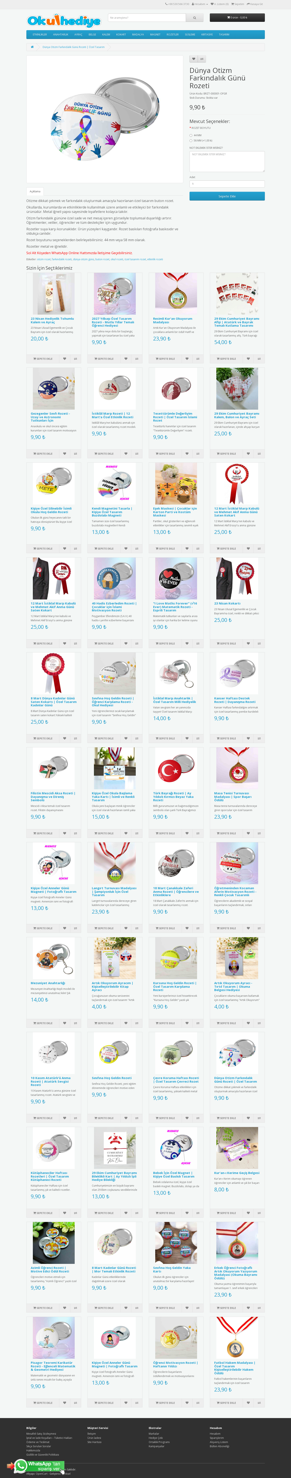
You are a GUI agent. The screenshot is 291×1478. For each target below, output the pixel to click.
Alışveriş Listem (219, 1442)
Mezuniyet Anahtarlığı (48, 983)
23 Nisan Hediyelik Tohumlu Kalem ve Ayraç (52, 320)
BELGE (92, 34)
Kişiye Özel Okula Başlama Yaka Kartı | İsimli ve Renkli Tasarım (113, 796)
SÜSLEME (190, 34)
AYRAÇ (78, 34)
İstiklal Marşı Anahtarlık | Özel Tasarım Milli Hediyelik (174, 700)
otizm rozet (44, 259)
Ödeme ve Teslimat (37, 1442)
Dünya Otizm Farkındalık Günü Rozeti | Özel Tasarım (74, 47)
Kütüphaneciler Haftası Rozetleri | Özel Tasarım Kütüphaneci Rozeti (50, 1176)
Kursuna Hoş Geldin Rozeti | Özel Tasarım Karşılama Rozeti (175, 986)
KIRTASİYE (207, 34)
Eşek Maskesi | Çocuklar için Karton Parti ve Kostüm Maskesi (175, 511)
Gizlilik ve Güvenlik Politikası (42, 1454)
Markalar (154, 1433)
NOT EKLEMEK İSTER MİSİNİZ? (206, 148)
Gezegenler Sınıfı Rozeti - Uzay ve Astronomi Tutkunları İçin (50, 416)
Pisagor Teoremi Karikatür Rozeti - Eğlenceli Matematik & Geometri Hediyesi (53, 1366)
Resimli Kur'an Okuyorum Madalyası (172, 320)
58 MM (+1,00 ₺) (201, 140)
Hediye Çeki (156, 1438)
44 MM (195, 135)
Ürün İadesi (94, 1438)
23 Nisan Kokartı (227, 603)
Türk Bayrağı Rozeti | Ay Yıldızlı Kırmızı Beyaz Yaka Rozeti (173, 796)
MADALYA (138, 34)
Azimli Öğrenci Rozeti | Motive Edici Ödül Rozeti (50, 1269)
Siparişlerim (217, 1438)
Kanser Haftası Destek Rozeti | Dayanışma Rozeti (234, 700)
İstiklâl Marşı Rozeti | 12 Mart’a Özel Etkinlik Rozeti (112, 415)
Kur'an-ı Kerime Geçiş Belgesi (236, 1173)
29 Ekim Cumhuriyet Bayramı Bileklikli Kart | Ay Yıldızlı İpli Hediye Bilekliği (114, 1176)
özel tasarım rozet (135, 259)
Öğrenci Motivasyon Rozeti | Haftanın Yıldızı (175, 1364)
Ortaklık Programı (159, 1442)
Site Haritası (94, 1442)
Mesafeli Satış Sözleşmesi (41, 1433)
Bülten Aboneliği (219, 1446)
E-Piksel (66, 1473)
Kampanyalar (156, 1446)
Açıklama (35, 191)
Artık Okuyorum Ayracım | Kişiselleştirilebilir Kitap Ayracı (112, 986)
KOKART (121, 34)
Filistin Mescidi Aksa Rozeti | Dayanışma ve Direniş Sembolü (53, 796)
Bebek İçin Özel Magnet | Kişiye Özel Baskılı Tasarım (173, 1174)
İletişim (91, 1433)
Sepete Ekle (227, 196)
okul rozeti (117, 259)
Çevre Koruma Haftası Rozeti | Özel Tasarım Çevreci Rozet (176, 1079)
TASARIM (224, 34)
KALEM (106, 34)
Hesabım (215, 1433)
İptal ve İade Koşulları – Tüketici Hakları (49, 1438)
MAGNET (155, 34)
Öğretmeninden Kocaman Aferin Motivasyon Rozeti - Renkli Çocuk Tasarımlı (235, 891)
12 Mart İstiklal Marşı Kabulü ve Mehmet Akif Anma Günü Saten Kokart (236, 511)
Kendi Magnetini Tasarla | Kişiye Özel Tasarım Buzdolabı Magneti (112, 511)
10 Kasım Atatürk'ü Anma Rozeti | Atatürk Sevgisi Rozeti (51, 1081)
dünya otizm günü (83, 259)
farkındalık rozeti (62, 259)
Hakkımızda (33, 1450)
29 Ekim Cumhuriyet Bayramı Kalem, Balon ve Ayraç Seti (236, 415)
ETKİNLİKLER (40, 34)
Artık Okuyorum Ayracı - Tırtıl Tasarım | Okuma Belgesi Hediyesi (233, 986)
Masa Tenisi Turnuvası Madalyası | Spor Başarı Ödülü (232, 796)
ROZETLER (173, 34)
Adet (192, 177)
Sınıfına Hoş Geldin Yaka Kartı (172, 1269)
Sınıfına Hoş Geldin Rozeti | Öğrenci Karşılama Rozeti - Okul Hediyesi (113, 701)
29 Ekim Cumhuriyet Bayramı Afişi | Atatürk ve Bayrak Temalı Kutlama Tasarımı (236, 321)
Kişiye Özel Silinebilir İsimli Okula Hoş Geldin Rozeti (51, 510)
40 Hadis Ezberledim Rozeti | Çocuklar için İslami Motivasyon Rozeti (114, 606)
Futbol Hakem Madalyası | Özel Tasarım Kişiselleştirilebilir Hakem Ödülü (234, 1367)
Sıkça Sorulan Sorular (38, 1446)
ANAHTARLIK (60, 34)
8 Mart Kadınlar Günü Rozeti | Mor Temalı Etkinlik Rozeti (114, 1269)
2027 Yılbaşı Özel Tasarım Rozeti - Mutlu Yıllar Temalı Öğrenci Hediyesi (113, 321)
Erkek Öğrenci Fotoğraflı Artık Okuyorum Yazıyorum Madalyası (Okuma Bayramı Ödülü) (235, 1273)
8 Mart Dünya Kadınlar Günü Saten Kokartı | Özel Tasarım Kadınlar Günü (54, 701)
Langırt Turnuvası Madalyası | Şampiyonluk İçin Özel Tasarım (114, 891)
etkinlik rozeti (155, 259)
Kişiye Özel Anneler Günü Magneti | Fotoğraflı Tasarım (53, 890)
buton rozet (102, 259)
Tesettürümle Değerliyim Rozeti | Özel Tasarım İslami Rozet (175, 416)
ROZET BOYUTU (201, 128)
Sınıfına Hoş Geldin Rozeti (112, 1078)
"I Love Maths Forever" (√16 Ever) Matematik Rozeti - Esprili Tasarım (175, 606)
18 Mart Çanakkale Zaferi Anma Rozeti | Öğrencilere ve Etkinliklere (176, 891)
